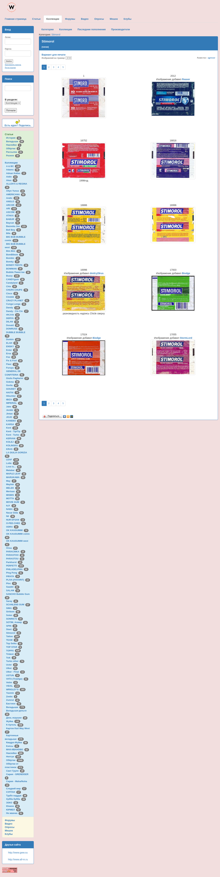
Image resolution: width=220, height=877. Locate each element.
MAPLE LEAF (16, 473)
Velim (12, 682)
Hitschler (14, 396)
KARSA (13, 424)
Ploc (11, 583)
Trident (13, 654)
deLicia (13, 314)
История (13, 138)
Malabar (13, 470)
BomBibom (15, 254)
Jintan (12, 413)
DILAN (12, 321)
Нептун (13, 756)
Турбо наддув (16, 795)
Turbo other (15, 661)
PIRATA (13, 576)
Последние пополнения (92, 29)
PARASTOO (15, 555)
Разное (13, 155)
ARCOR (13, 205)
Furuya (13, 367)
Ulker (12, 668)
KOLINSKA (15, 445)
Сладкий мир (16, 788)
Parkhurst (14, 562)
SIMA (12, 608)
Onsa (12, 548)
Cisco (12, 293)
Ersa (12, 353)
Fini (11, 357)
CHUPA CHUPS (17, 290)
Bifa (11, 233)
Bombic (13, 258)
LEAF (12, 459)
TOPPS (13, 650)
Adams (13, 169)
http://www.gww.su (18, 852)
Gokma (13, 382)
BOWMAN (14, 268)
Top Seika (14, 643)
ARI (11, 208)
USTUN (13, 675)
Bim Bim (13, 251)
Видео (8, 823)
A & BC (13, 166)
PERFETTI (15, 565)
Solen (12, 615)
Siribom (13, 611)
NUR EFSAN (15, 519)
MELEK (13, 488)
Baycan (13, 222)
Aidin (12, 176)
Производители (120, 29)
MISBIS (13, 495)
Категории (47, 29)
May (11, 481)
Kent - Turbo (15, 435)
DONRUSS (14, 328)
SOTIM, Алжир (17, 622)
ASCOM (13, 212)
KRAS (12, 449)
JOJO (12, 417)
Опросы (9, 827)
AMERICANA (16, 194)
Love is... (14, 466)
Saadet (12, 587)
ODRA (12, 527)
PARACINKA (15, 551)
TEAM (12, 640)
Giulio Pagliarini (17, 378)
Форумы (10, 820)
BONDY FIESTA (17, 265)
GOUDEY (14, 389)
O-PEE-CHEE (16, 523)
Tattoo (13, 636)
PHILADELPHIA (17, 569)
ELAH (12, 343)
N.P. (11, 505)
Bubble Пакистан (18, 272)
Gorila (12, 385)
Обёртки (13, 148)
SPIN (11, 626)
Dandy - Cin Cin (17, 311)
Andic (12, 198)
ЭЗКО (12, 802)
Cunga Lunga (16, 304)
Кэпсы (12, 746)
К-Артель (14, 724)
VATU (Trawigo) (17, 679)
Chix (11, 286)
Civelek (13, 297)
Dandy (13, 307)
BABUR (13, 219)
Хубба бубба (16, 799)
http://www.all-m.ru (18, 859)
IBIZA (12, 399)
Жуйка (13, 721)
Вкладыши (15, 141)
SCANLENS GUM (18, 604)
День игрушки (16, 717)
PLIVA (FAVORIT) (18, 579)
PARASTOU (15, 558)
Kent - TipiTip (16, 431)
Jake (11, 406)
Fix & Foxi (14, 360)
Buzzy (13, 275)
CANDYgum (15, 279)
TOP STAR (14, 647)
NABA (12, 509)
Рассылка (14, 152)
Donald (13, 325)
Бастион (13, 703)
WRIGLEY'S (16, 689)
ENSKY (13, 346)
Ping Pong (14, 572)
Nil (10, 516)
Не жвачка (14, 813)
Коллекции (11, 162)
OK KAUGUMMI (17, 530)
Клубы (9, 834)
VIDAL (13, 686)
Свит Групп (15, 771)
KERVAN (13, 438)
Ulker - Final (15, 671)
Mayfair (13, 484)
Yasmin (13, 693)
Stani (11, 629)
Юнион (13, 806)
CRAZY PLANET (17, 300)
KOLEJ (13, 442)
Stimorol (13, 633)
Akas (11, 180)
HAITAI (12, 392)
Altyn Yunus (15, 191)
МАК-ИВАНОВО (17, 749)
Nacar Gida (15, 512)
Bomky (13, 261)
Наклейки (13, 145)
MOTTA (13, 498)
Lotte (12, 463)
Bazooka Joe (16, 226)
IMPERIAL (14, 403)
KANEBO (14, 420)
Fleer (12, 364)
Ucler (12, 664)
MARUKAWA (15, 477)
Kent (12, 427)
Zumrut (13, 700)
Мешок (9, 830)
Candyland (14, 282)
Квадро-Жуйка (17, 742)
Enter (12, 350)
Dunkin (13, 339)
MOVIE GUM (15, 502)
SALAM (13, 590)
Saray (12, 601)
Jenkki (12, 410)
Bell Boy (13, 230)
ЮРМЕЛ (13, 809)
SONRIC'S (14, 619)
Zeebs (11, 696)
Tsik (11, 657)
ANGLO (13, 201)
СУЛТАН (13, 792)
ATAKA (13, 215)
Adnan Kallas (16, 173)
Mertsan (13, 491)
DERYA (13, 318)
